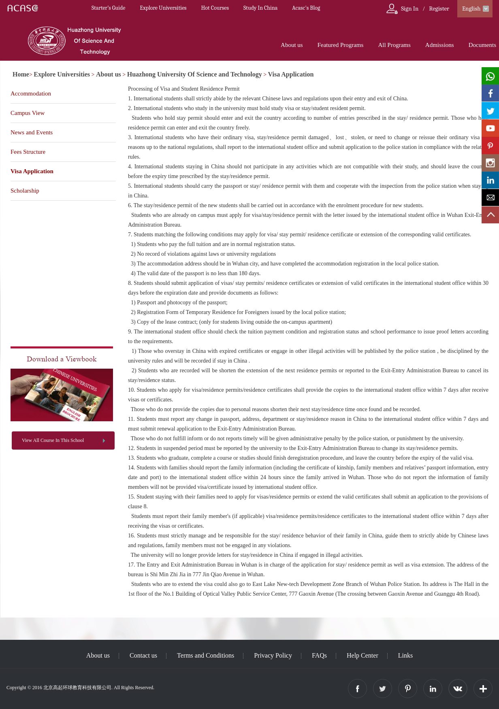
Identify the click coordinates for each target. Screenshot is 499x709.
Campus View (28, 113)
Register (439, 8)
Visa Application (291, 74)
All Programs (394, 45)
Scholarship (25, 190)
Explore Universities (163, 7)
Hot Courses (215, 7)
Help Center (362, 655)
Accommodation (31, 93)
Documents (482, 45)
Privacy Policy (273, 655)
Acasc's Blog (306, 7)
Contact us (143, 655)
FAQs (319, 655)
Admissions (439, 45)
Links (405, 655)
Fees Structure (28, 152)
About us (292, 45)
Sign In (409, 8)
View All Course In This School (53, 440)
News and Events (32, 132)
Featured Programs (341, 45)
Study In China (260, 7)
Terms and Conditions (205, 655)
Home (21, 74)
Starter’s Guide (108, 7)
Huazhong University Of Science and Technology (194, 74)
